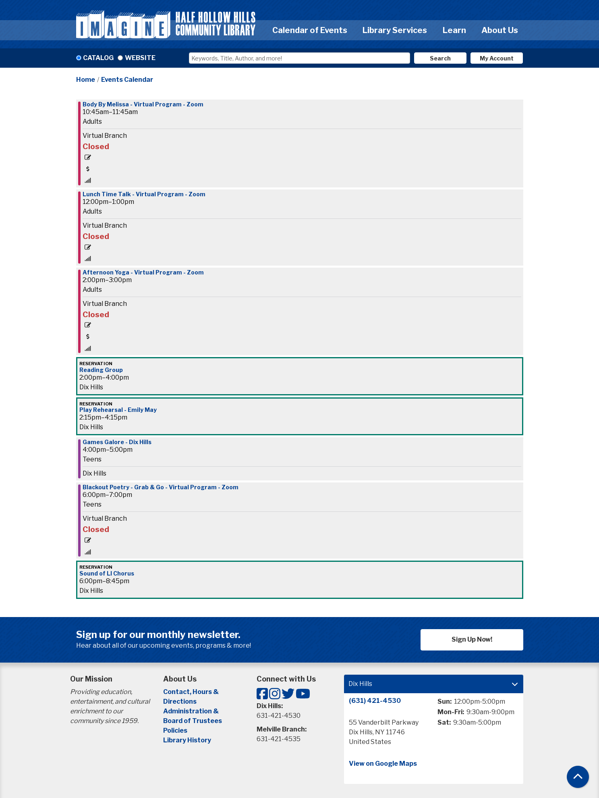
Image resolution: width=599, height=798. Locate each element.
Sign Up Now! (472, 639)
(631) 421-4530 (375, 700)
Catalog (98, 58)
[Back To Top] (578, 777)
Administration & (191, 711)
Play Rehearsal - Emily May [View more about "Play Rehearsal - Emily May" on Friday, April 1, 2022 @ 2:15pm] (118, 410)
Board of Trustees (192, 721)
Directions (180, 701)
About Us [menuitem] (499, 30)
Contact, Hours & (191, 692)
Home (85, 79)
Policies (175, 730)
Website (140, 58)
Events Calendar (127, 79)
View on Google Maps (383, 763)
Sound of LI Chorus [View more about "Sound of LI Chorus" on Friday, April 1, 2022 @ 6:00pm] (106, 573)
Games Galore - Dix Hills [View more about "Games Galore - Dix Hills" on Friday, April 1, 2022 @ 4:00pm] (117, 442)
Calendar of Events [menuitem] (309, 30)
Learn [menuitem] (454, 30)
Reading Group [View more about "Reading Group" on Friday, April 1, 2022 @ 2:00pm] (101, 370)
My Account (497, 58)
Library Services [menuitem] (395, 30)
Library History (187, 740)
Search (440, 58)
